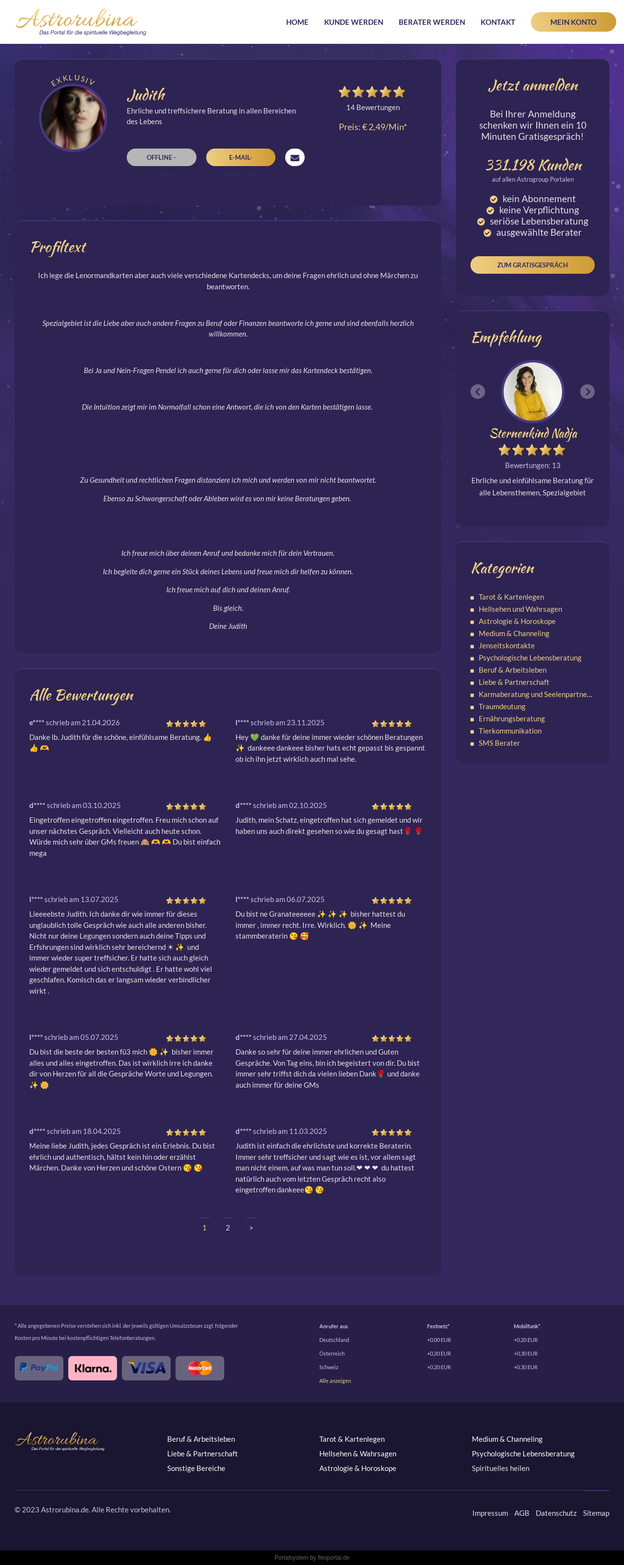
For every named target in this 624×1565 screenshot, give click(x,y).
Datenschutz (556, 1512)
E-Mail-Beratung (240, 159)
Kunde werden (353, 22)
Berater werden (432, 22)
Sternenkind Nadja (533, 433)
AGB (521, 1512)
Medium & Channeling (514, 633)
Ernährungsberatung (512, 718)
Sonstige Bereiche (196, 1468)
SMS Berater (499, 742)
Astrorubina (81, 22)
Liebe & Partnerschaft (514, 682)
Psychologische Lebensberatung (530, 657)
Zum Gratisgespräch (532, 265)
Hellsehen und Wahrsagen (520, 608)
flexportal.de (334, 1557)
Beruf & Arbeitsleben (512, 669)
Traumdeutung (502, 706)
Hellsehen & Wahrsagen (357, 1453)
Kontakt (498, 22)
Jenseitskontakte (507, 645)
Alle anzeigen (335, 1380)
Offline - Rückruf (161, 159)
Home (297, 22)
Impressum (490, 1512)
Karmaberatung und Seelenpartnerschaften (548, 694)
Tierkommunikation (510, 730)
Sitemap (596, 1512)
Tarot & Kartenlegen (511, 596)
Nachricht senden (295, 157)
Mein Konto (573, 22)
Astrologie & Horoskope (517, 621)
